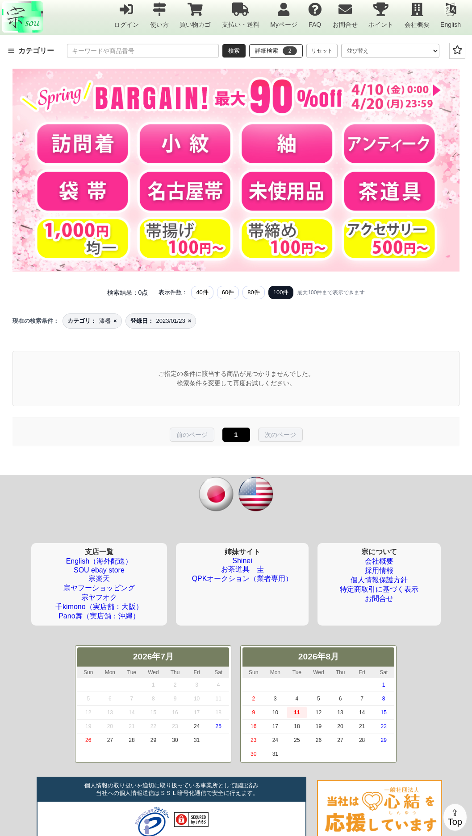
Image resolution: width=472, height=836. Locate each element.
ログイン (126, 15)
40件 (202, 292)
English (450, 15)
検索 (234, 50)
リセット (322, 51)
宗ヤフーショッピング (99, 588)
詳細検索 (276, 50)
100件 (281, 292)
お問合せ (345, 15)
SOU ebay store (99, 570)
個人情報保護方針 (379, 580)
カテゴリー (31, 50)
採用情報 (379, 570)
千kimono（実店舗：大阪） (99, 606)
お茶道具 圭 (242, 569)
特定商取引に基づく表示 (379, 589)
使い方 (159, 15)
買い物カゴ (195, 15)
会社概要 (417, 15)
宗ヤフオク (99, 597)
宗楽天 (99, 578)
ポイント (380, 15)
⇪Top (455, 817)
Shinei (242, 560)
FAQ (315, 15)
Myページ (283, 15)
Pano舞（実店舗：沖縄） (98, 616)
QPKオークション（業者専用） (242, 578)
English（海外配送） (99, 561)
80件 (253, 292)
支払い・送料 (240, 15)
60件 (228, 292)
